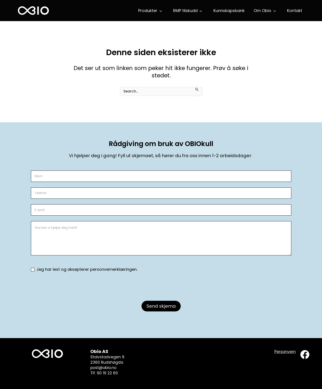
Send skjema (161, 306)
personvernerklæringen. (113, 269)
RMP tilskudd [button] (185, 10)
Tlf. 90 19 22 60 (104, 373)
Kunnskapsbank (229, 10)
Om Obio (262, 10)
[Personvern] (285, 352)
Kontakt (294, 10)
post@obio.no (103, 367)
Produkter (147, 10)
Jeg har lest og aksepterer (84, 269)
